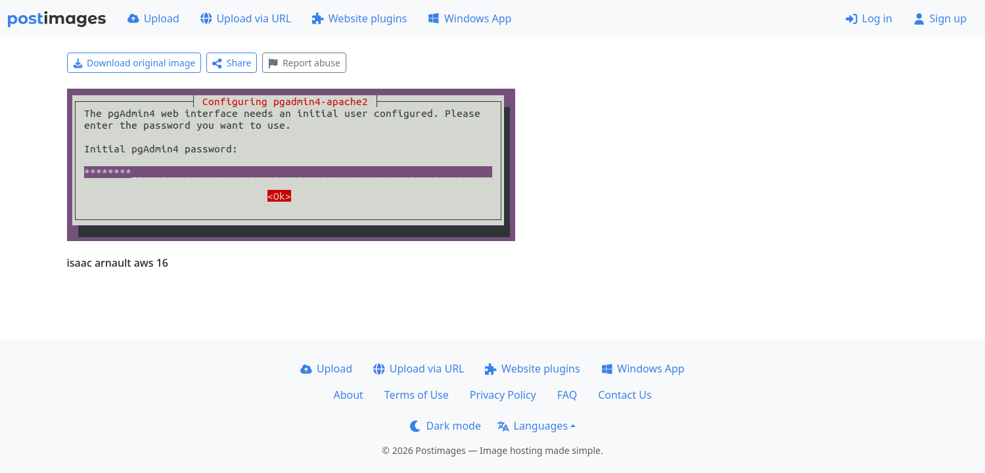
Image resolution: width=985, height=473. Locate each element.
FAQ (567, 395)
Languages (532, 425)
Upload (153, 18)
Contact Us (624, 395)
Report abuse (304, 62)
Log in (869, 18)
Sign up (940, 18)
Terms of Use (416, 395)
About (348, 395)
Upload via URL (245, 18)
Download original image (134, 62)
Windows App (469, 18)
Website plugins (359, 18)
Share (231, 62)
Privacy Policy (503, 395)
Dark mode (445, 425)
